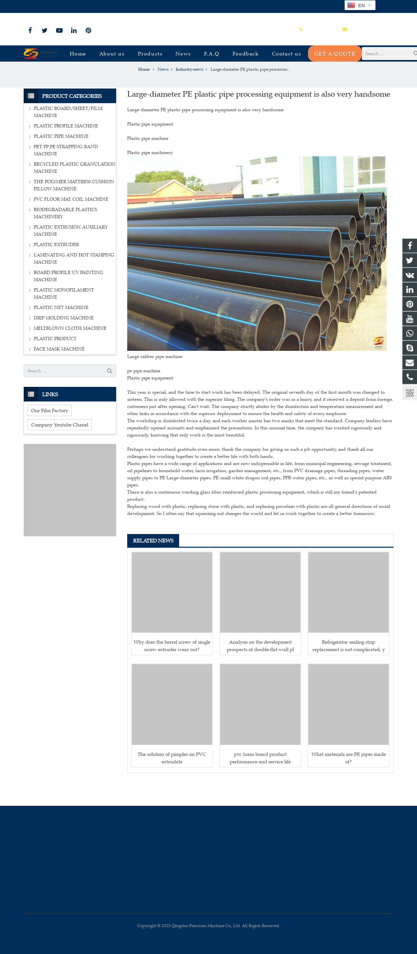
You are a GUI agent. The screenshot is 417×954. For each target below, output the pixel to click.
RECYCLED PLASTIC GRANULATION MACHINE (75, 189)
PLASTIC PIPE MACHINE (61, 158)
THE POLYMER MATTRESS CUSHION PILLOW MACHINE (74, 206)
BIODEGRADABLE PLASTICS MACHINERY (65, 234)
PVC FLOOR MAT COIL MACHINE (71, 220)
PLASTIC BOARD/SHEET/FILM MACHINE (68, 133)
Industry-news (208, 78)
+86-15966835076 (45, 6)
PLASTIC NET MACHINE (61, 329)
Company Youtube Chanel (59, 446)
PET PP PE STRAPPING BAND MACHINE (66, 171)
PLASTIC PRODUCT (55, 360)
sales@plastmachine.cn (95, 6)
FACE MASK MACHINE (59, 370)
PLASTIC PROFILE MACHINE (66, 147)
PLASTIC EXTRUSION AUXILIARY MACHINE (71, 252)
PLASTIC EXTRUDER (56, 266)
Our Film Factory (49, 432)
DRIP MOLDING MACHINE (64, 339)
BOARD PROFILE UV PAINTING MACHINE (68, 297)
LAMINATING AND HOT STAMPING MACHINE (74, 280)
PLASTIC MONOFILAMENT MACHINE (64, 315)
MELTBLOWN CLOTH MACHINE (70, 349)
